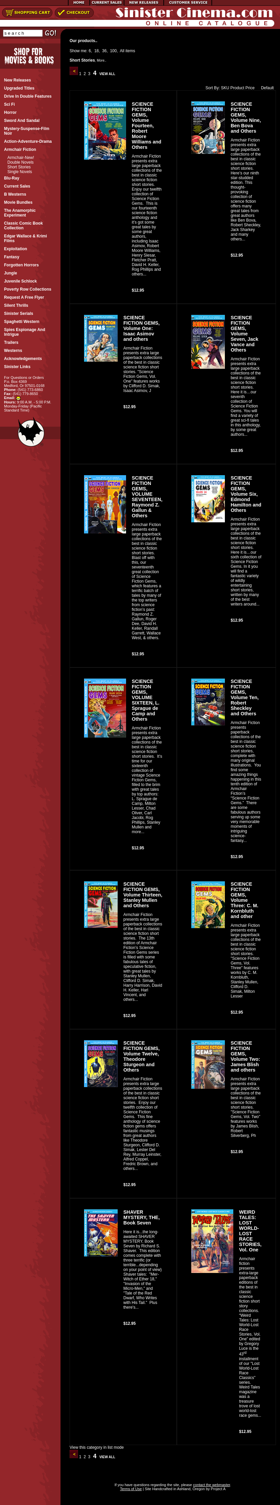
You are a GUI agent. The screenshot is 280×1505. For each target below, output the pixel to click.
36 (104, 50)
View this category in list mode (97, 1447)
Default (266, 88)
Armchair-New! (20, 157)
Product (237, 88)
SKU (225, 88)
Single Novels (19, 171)
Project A (218, 1489)
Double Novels (20, 162)
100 (113, 50)
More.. (101, 60)
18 (96, 50)
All (122, 50)
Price (249, 88)
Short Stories (19, 167)
